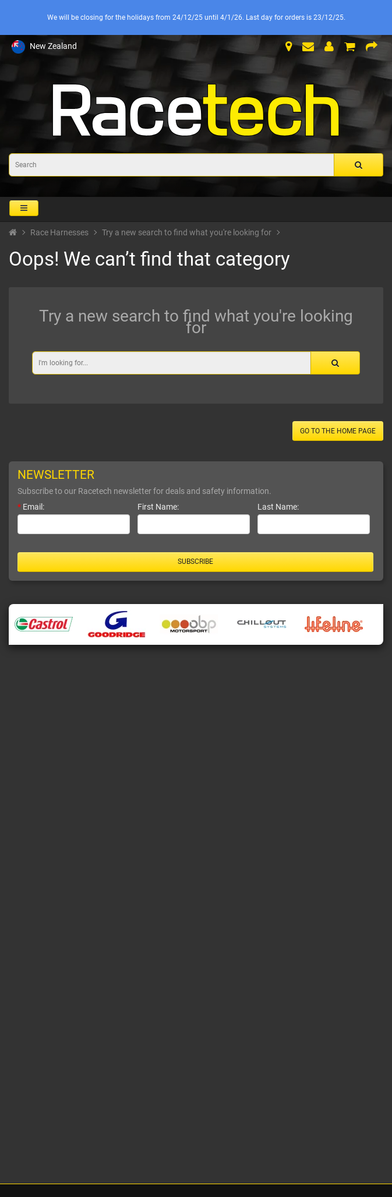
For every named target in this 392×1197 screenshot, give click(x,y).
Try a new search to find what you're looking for (186, 232)
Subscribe (195, 561)
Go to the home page (338, 431)
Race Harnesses (59, 232)
